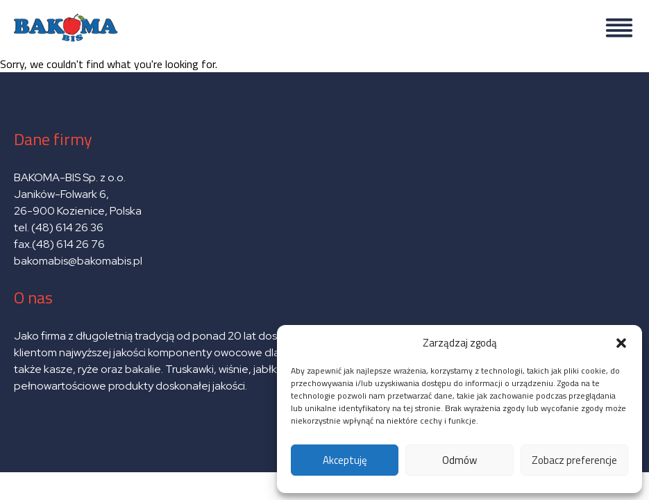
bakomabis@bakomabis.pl (78, 260)
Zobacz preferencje (574, 460)
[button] (621, 343)
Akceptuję (345, 460)
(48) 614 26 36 (67, 227)
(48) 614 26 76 (69, 244)
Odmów (459, 460)
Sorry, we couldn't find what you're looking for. (324, 236)
